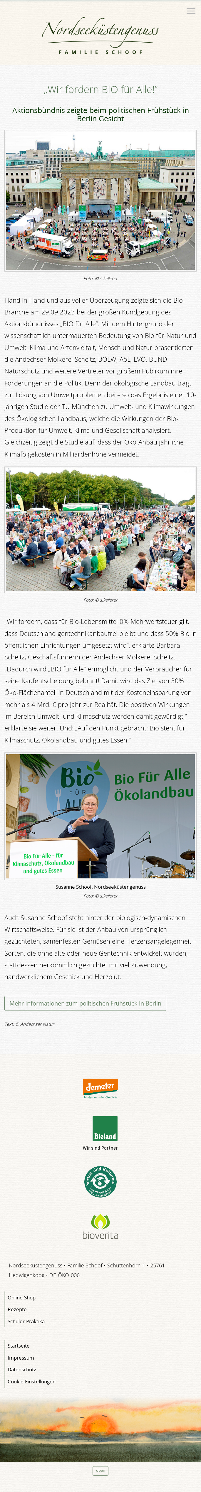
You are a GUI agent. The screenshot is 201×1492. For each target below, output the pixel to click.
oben (100, 1470)
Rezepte (17, 1309)
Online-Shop (22, 1297)
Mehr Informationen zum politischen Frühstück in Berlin (85, 1003)
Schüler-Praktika (26, 1321)
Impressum (21, 1357)
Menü (192, 9)
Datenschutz (22, 1369)
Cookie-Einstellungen (32, 1381)
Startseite (19, 1345)
